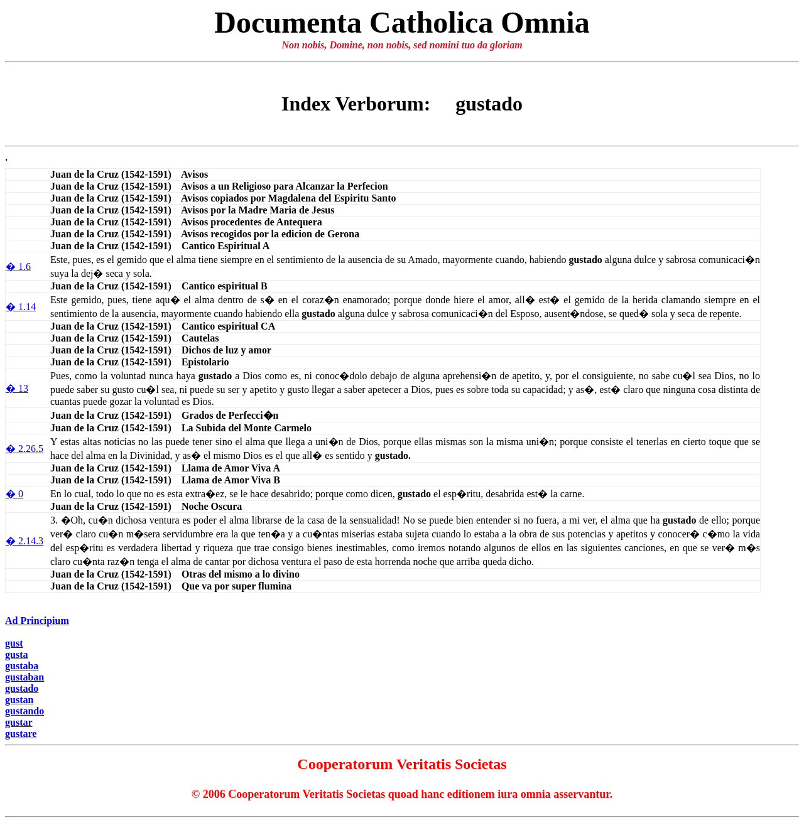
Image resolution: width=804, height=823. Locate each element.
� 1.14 (21, 306)
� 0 (14, 493)
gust (14, 643)
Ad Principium (37, 620)
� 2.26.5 (24, 448)
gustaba (21, 665)
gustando (24, 711)
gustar (19, 722)
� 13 (17, 388)
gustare (20, 733)
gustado (21, 688)
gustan (19, 699)
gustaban (24, 677)
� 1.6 (18, 266)
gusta (16, 654)
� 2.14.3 (24, 540)
